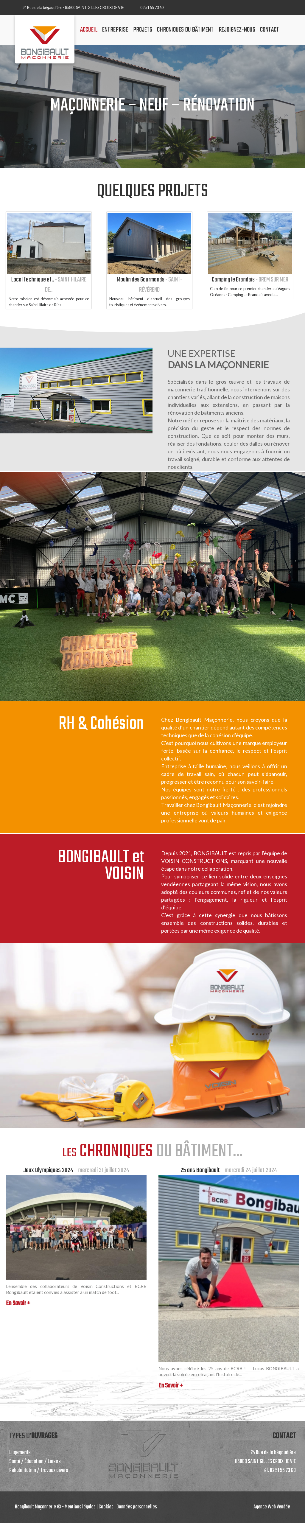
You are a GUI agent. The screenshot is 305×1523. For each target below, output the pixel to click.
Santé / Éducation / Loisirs (35, 1461)
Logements (20, 1452)
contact (269, 29)
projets (142, 29)
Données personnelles (136, 1507)
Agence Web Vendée (271, 1507)
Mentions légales (80, 1507)
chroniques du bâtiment (185, 29)
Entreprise (115, 29)
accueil (88, 29)
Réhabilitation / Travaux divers (38, 1470)
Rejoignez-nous (237, 29)
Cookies (106, 1507)
